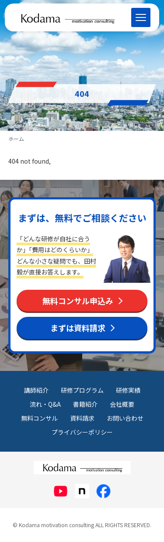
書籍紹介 (85, 404)
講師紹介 (36, 390)
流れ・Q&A (45, 404)
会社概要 (122, 404)
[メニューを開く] (140, 17)
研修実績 (128, 390)
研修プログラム (82, 390)
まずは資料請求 (77, 327)
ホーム (16, 138)
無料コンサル (39, 418)
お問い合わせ (125, 418)
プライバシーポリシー (82, 432)
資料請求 (82, 418)
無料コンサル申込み (77, 300)
